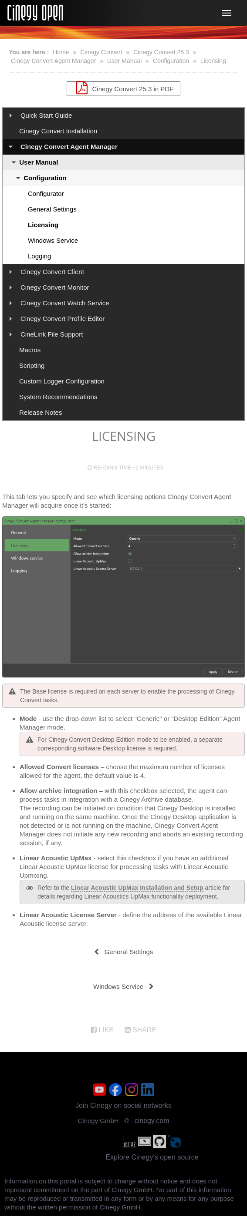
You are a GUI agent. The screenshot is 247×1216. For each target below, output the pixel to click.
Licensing (213, 60)
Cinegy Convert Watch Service (64, 303)
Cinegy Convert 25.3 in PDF (123, 87)
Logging (39, 256)
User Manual (124, 60)
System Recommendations (58, 396)
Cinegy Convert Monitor (54, 287)
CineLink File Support (51, 334)
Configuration (171, 60)
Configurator (46, 193)
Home (61, 52)
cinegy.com (152, 1120)
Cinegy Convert (101, 52)
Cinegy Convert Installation (58, 131)
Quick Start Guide (46, 115)
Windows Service (53, 240)
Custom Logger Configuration (62, 381)
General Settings (52, 209)
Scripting (31, 365)
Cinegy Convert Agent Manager (53, 60)
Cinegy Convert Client (52, 271)
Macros (30, 350)
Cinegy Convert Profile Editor (62, 318)
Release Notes (40, 412)
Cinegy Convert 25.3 (161, 52)
